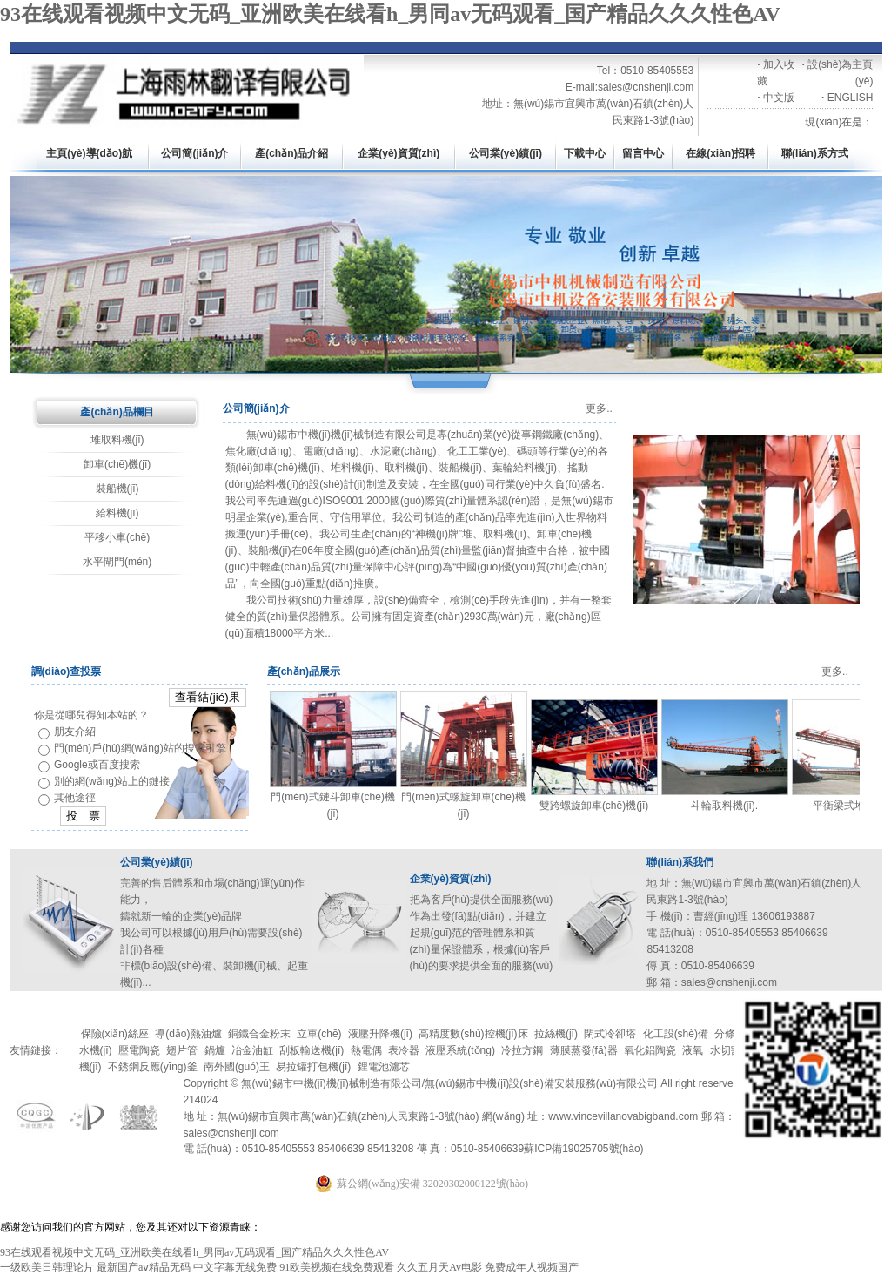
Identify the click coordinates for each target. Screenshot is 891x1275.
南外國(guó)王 (237, 1067)
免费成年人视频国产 (532, 1267)
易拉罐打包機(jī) (313, 1067)
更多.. (599, 408)
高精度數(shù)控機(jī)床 (473, 1034)
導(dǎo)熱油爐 (188, 1034)
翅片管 (182, 1050)
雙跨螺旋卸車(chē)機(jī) (593, 805)
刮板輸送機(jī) (311, 1050)
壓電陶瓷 (139, 1050)
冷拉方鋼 (522, 1050)
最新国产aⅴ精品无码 (144, 1267)
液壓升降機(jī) (380, 1034)
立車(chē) (319, 1034)
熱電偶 (366, 1050)
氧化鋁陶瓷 (650, 1050)
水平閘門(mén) (117, 562)
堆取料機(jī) (117, 440)
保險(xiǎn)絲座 (115, 1034)
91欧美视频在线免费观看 (336, 1267)
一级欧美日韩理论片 (47, 1267)
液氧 (692, 1050)
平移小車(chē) (117, 537)
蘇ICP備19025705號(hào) (583, 1149)
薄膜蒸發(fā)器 (584, 1050)
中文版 (778, 97)
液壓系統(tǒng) (460, 1050)
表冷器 (403, 1050)
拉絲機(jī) (556, 1034)
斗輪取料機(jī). (724, 805)
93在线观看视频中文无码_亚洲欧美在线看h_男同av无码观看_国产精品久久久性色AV (390, 14)
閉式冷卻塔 (610, 1034)
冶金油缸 (252, 1050)
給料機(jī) (117, 513)
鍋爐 (214, 1050)
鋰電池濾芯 (384, 1067)
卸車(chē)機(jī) (117, 464)
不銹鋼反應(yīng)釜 (153, 1067)
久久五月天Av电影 (439, 1267)
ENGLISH (850, 97)
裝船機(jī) (117, 488)
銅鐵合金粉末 (259, 1034)
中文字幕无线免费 (235, 1267)
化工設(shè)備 (675, 1034)
